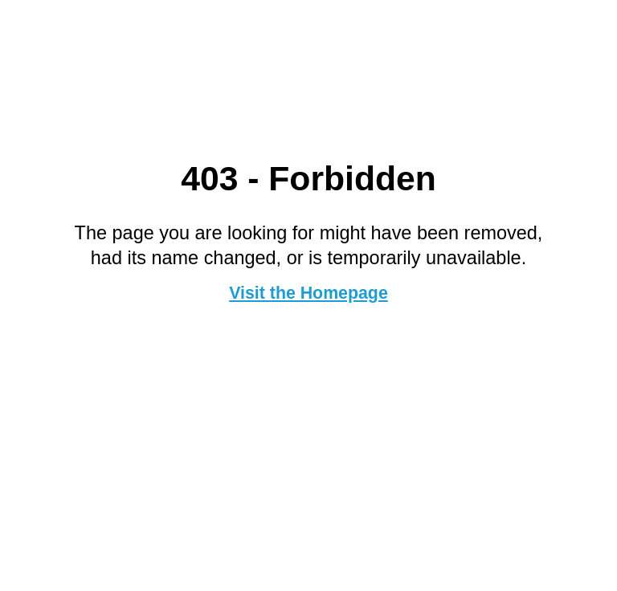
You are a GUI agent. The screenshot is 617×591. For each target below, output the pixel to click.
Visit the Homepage (308, 293)
